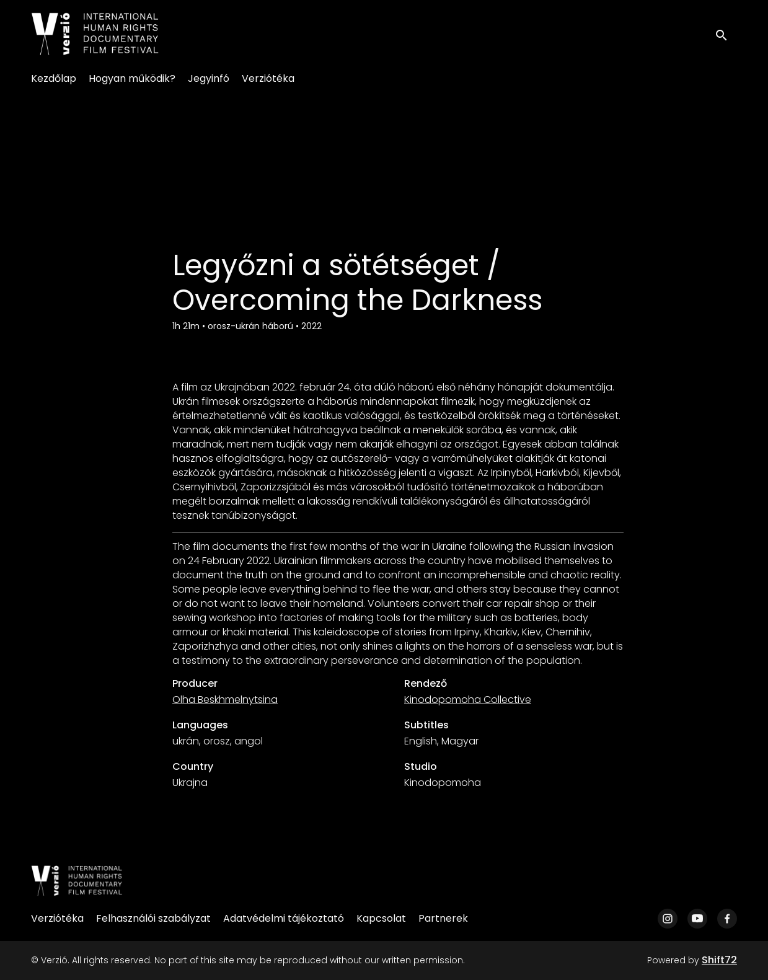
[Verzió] (77, 880)
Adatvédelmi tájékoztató (283, 918)
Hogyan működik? (132, 78)
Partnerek (443, 918)
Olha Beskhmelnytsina (225, 699)
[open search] (726, 33)
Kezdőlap (53, 78)
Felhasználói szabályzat (153, 918)
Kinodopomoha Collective (467, 699)
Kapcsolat (381, 918)
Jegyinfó (208, 78)
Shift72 (719, 960)
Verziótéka (268, 78)
